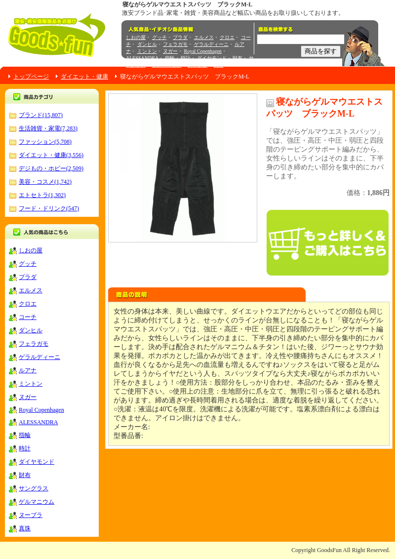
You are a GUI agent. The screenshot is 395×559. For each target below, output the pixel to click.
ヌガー (170, 51)
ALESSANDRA (142, 58)
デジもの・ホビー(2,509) (51, 168)
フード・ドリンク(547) (49, 208)
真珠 (219, 65)
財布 (237, 58)
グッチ (159, 37)
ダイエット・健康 (84, 76)
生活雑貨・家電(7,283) (48, 128)
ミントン (147, 51)
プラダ (180, 37)
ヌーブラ (197, 65)
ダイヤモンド (212, 58)
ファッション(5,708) (45, 141)
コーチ (28, 317)
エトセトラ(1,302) (42, 195)
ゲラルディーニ (211, 44)
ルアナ (28, 370)
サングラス (33, 488)
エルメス (204, 37)
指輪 (170, 58)
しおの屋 (136, 37)
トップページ (31, 76)
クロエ (227, 37)
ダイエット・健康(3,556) (51, 155)
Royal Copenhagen (203, 51)
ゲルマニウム (167, 65)
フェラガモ (175, 44)
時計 (186, 58)
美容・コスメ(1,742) (45, 181)
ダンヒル (147, 44)
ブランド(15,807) (41, 115)
